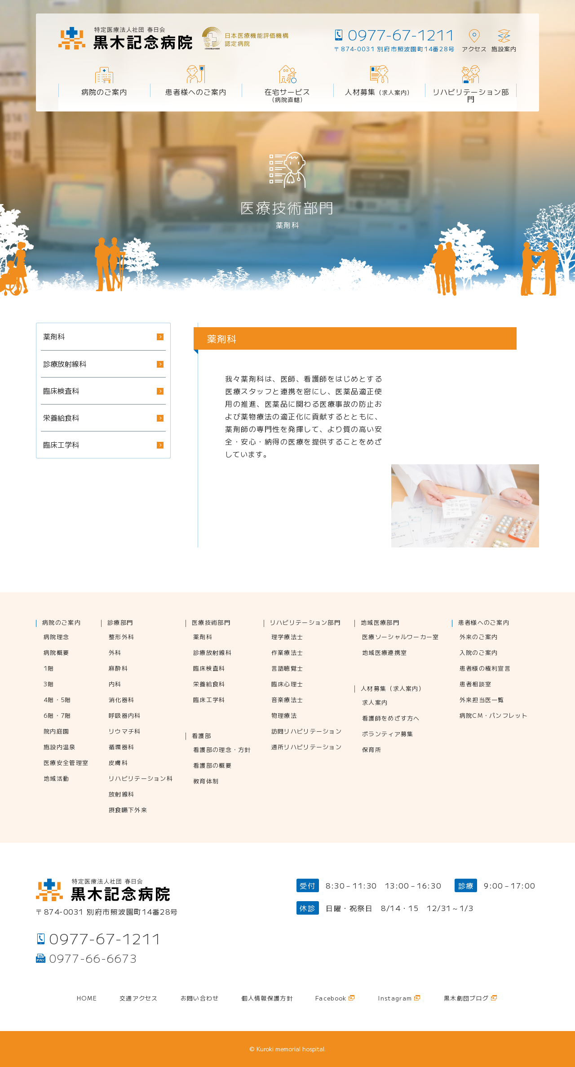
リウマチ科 (125, 731)
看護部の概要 (212, 765)
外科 (115, 653)
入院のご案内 (479, 653)
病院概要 (56, 653)
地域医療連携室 (384, 653)
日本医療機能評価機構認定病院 (257, 39)
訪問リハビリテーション (306, 731)
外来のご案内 (479, 637)
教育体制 (206, 781)
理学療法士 (287, 637)
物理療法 (284, 716)
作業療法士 (287, 653)
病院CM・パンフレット (494, 716)
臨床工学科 (209, 700)
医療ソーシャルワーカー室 (400, 637)
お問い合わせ (200, 998)
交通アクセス (138, 998)
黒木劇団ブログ (466, 998)
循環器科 (121, 747)
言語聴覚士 (287, 668)
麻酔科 (118, 668)
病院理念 (56, 637)
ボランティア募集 (387, 734)
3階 (49, 684)
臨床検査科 (209, 668)
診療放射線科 (212, 653)
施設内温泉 (60, 747)
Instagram (395, 998)
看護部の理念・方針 (222, 750)
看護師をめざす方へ (391, 718)
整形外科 (121, 637)
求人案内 (375, 703)
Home (87, 998)
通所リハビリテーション (306, 747)
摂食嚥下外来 (128, 810)
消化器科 (121, 700)
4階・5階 (57, 700)
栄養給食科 (209, 684)
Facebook (330, 998)
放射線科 (121, 794)
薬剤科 (202, 637)
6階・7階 (57, 716)
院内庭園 (56, 731)
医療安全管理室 (66, 763)
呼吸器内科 (125, 716)
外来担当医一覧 (482, 700)
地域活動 (56, 778)
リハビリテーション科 (141, 778)
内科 (115, 684)
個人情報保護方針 (267, 998)
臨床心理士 (287, 684)
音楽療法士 (287, 700)
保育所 (371, 750)
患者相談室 (476, 684)
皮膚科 (118, 763)
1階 (49, 668)
